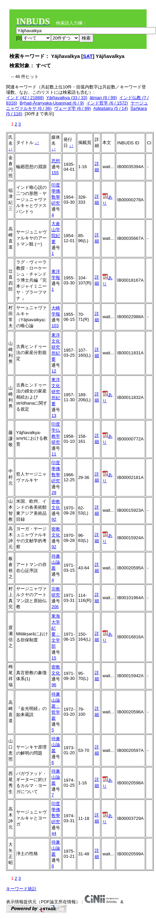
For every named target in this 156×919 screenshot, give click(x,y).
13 (53, 415)
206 (55, 606)
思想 (55, 160)
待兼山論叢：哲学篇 (55, 706)
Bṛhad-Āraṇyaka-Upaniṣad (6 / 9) (51, 102)
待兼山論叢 (55, 562)
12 (53, 370)
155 (55, 172)
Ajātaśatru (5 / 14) (110, 108)
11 (53, 453)
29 (53, 492)
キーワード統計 (21, 888)
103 (55, 325)
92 (53, 519)
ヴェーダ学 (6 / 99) (72, 108)
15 (53, 657)
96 (53, 684)
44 (53, 833)
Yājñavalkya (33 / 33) (66, 97)
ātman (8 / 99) (103, 97)
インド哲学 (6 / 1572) (107, 102)
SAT (88, 56)
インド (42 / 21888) (25, 97)
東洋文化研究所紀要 (55, 347)
